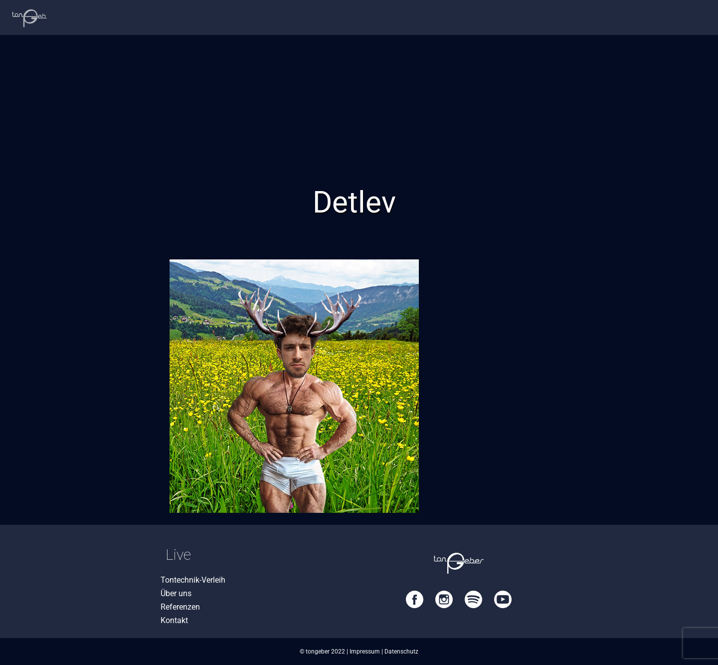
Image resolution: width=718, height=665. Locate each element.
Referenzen (180, 607)
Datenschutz (401, 651)
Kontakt (174, 620)
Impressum (365, 651)
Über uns (176, 593)
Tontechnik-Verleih (193, 580)
